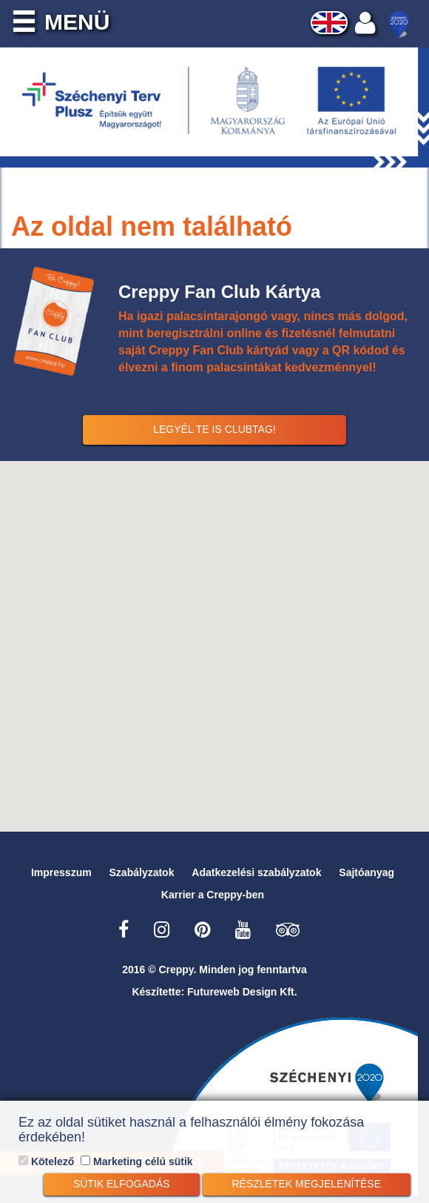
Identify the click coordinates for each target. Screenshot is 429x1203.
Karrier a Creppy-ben (212, 895)
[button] (214, 637)
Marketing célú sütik (136, 1161)
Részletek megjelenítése (307, 1184)
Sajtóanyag (366, 872)
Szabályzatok (142, 872)
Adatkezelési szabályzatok (256, 872)
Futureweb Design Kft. (242, 992)
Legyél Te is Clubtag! (214, 429)
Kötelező (46, 1161)
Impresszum (61, 872)
